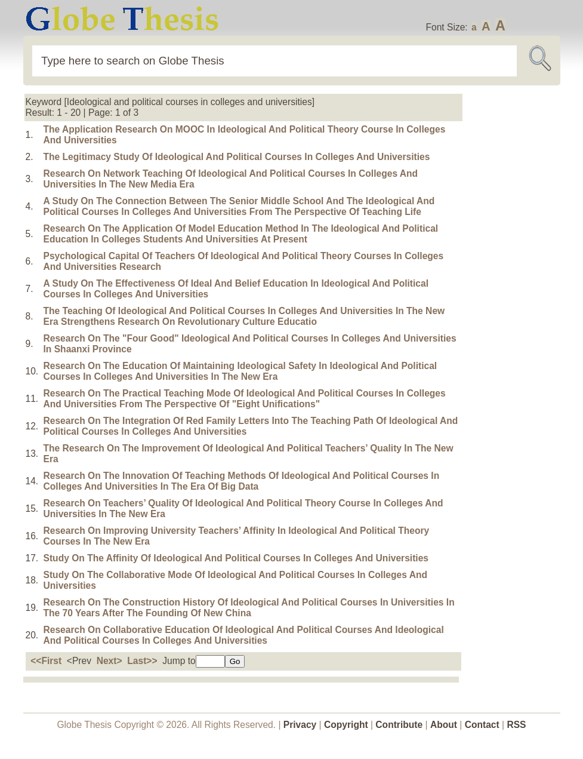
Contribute (398, 725)
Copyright (346, 725)
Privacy (300, 725)
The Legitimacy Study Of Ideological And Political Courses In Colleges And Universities (237, 157)
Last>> (142, 661)
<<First (45, 661)
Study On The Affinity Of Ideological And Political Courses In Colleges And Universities (236, 558)
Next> (109, 661)
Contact (483, 725)
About (443, 725)
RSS (516, 725)
